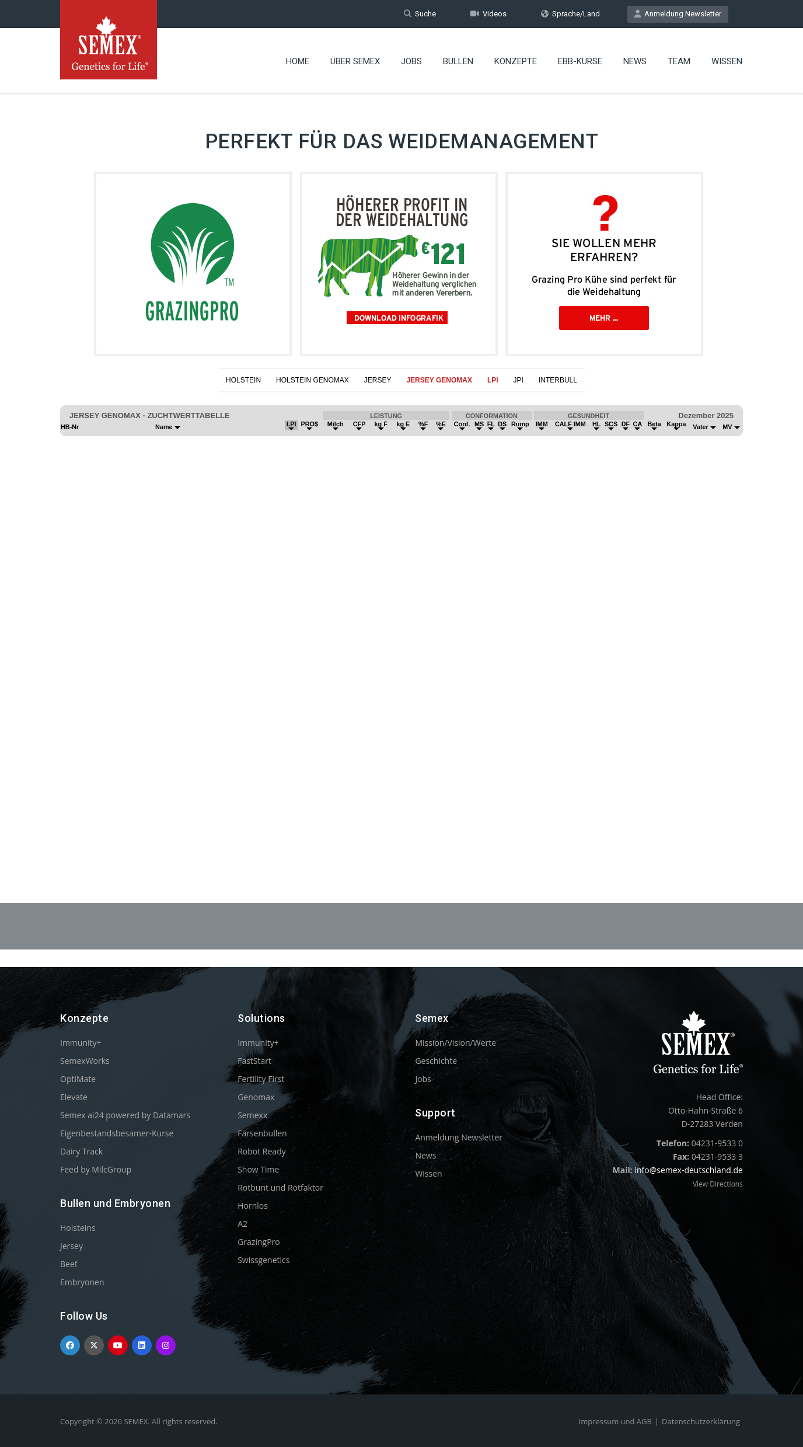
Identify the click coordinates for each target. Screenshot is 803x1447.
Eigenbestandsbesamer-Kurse (116, 1133)
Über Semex (355, 61)
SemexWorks (85, 1060)
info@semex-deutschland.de (688, 1169)
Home (297, 61)
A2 (242, 1223)
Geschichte (436, 1060)
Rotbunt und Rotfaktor (280, 1187)
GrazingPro (259, 1241)
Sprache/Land (570, 13)
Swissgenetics (263, 1259)
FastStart (254, 1060)
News (635, 61)
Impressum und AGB (615, 1421)
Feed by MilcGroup (95, 1169)
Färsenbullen (262, 1133)
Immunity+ (81, 1042)
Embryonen (82, 1282)
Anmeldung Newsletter (677, 13)
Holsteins (78, 1227)
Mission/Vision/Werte (455, 1042)
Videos (488, 13)
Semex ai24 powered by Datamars (125, 1115)
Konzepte (515, 61)
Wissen (726, 61)
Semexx (252, 1115)
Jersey (71, 1245)
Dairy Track (81, 1151)
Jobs (411, 61)
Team (679, 61)
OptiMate (78, 1078)
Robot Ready (262, 1151)
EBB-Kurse (580, 61)
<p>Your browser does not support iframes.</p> (401, 619)
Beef (68, 1263)
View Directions (718, 1184)
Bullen (458, 61)
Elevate (74, 1096)
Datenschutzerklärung (701, 1421)
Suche (420, 13)
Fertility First (261, 1078)
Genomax (256, 1096)
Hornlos (253, 1205)
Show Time (258, 1169)
